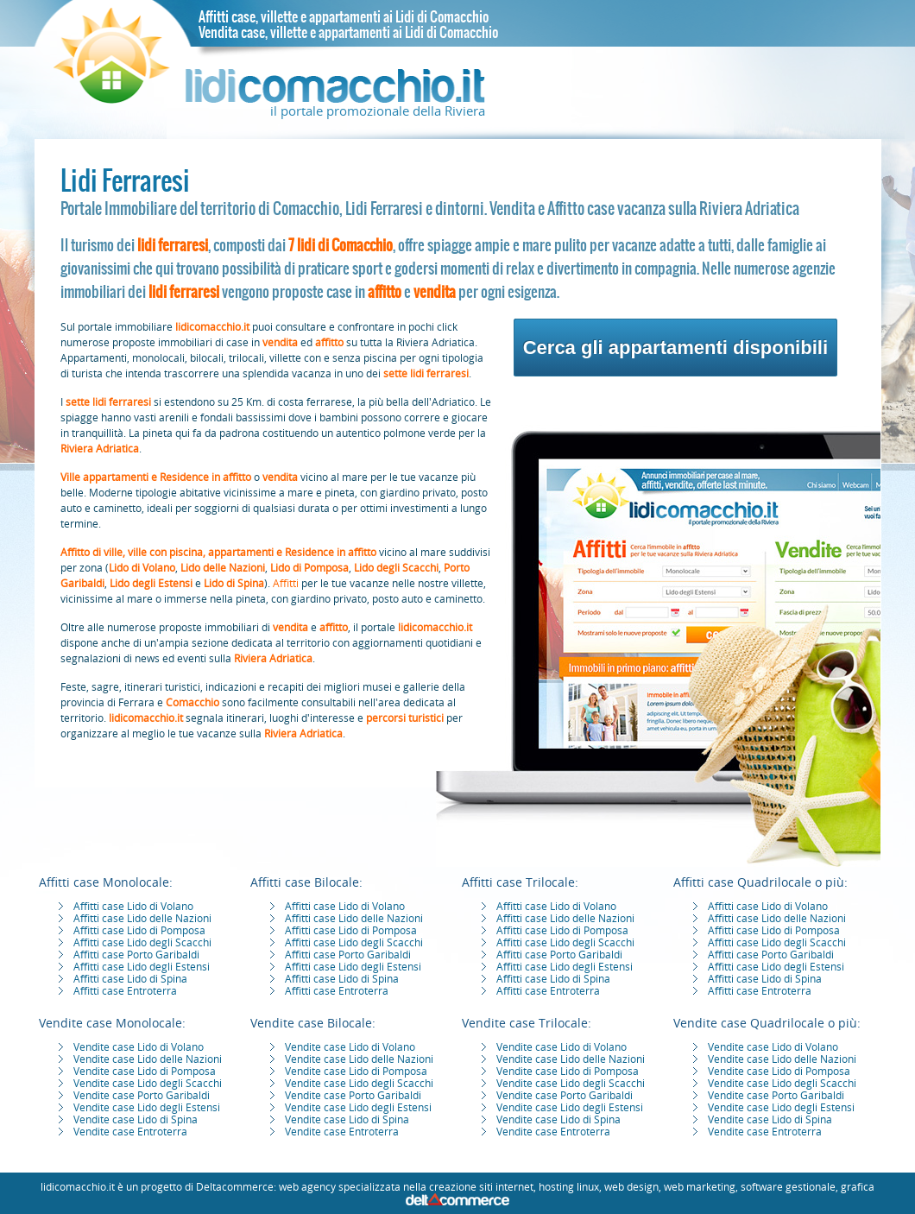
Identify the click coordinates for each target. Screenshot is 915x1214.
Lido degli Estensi (151, 584)
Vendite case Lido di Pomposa (144, 1071)
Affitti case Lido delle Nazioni (142, 919)
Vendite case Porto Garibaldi (141, 1096)
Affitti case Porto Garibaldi (136, 955)
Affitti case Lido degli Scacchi (142, 943)
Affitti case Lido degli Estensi (141, 967)
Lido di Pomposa (309, 568)
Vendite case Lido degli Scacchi (147, 1084)
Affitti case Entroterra (125, 991)
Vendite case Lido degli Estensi (146, 1108)
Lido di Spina (234, 584)
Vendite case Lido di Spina (135, 1120)
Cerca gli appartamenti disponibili (675, 347)
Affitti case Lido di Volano (133, 907)
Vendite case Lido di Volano (138, 1047)
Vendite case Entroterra (130, 1132)
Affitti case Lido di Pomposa (139, 931)
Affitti (286, 584)
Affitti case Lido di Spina (130, 979)
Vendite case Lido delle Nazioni (147, 1059)
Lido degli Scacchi (396, 568)
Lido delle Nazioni (222, 568)
